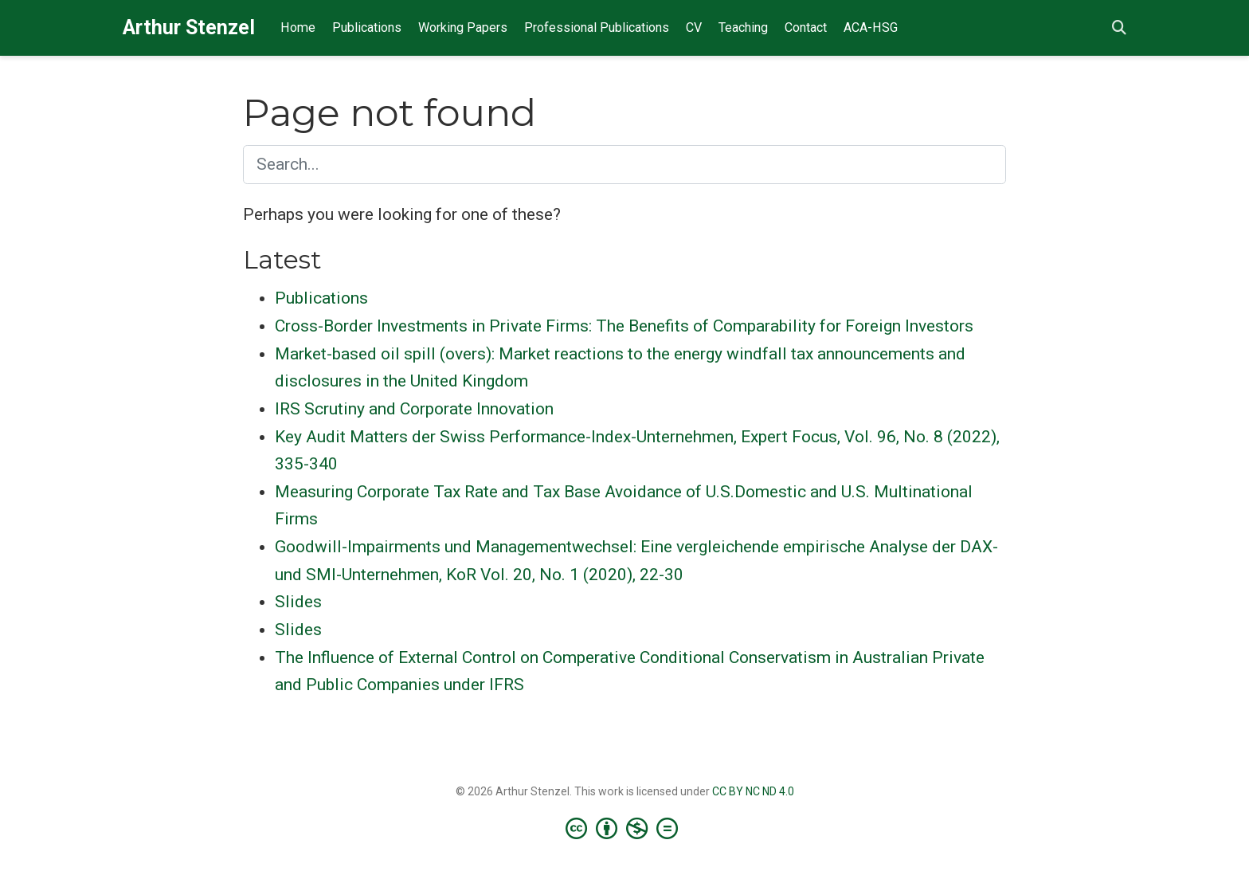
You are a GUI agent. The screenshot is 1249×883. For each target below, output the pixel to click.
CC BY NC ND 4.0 (753, 791)
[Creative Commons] (625, 828)
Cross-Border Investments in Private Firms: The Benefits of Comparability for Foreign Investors (624, 326)
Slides (298, 601)
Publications (321, 298)
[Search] (1119, 28)
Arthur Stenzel (189, 27)
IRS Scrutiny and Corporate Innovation (414, 408)
